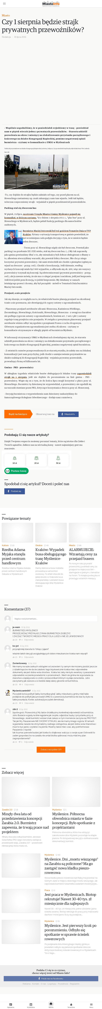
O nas (43, 984)
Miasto (6, 15)
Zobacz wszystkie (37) (51, 749)
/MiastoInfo (68, 414)
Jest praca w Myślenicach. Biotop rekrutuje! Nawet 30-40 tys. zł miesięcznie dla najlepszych (70, 899)
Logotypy (52, 984)
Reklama (26, 984)
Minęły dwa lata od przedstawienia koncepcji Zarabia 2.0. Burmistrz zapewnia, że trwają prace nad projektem (25, 823)
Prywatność (63, 984)
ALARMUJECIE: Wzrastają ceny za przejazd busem (83, 554)
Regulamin (74, 984)
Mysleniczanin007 (22, 691)
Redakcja (6, 37)
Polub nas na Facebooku (50, 978)
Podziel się (14, 491)
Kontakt (35, 984)
